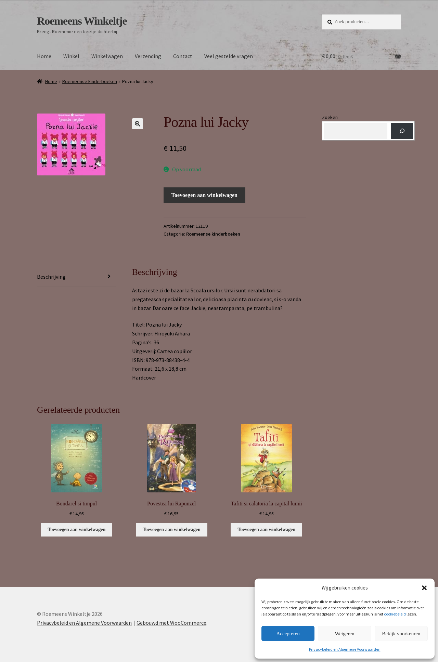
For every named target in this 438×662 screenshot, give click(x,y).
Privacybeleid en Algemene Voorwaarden (345, 649)
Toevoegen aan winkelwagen (204, 195)
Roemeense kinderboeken (89, 81)
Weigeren (344, 633)
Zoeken (330, 117)
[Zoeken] (402, 131)
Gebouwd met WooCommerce (171, 622)
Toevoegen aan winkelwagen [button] (76, 529)
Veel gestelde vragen (228, 56)
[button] (424, 587)
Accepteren (288, 633)
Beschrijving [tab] (51, 276)
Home (44, 56)
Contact (182, 56)
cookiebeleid (395, 614)
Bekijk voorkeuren (401, 633)
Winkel (71, 56)
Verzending (148, 56)
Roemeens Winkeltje (82, 21)
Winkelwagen (107, 56)
